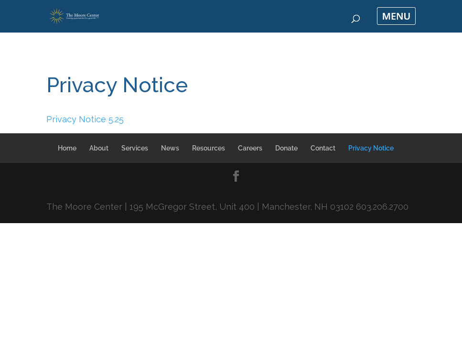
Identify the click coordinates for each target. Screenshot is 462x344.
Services (134, 148)
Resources (208, 148)
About (98, 148)
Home (67, 148)
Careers (250, 148)
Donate (286, 148)
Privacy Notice (371, 148)
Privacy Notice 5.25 (85, 119)
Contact (323, 148)
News (170, 148)
